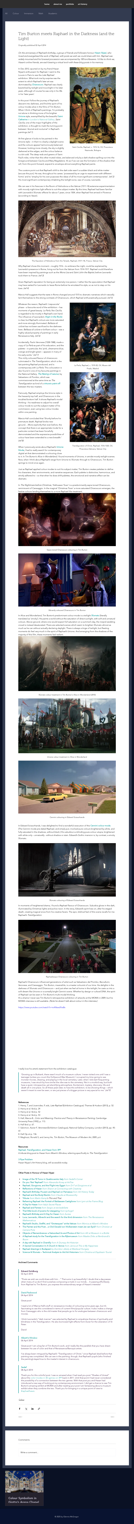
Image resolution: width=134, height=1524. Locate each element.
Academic (52, 13)
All (6, 13)
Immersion (28, 13)
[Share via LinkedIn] (32, 1408)
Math (41, 13)
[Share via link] (39, 1408)
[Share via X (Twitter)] (26, 1408)
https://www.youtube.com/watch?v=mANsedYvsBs (41, 1007)
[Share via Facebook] (19, 1408)
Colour (16, 13)
